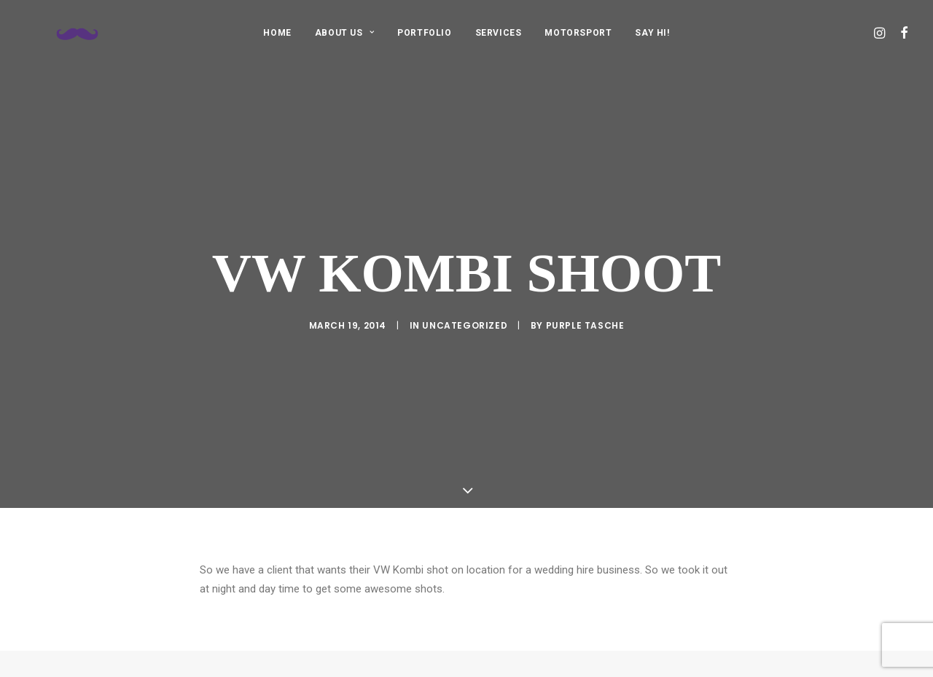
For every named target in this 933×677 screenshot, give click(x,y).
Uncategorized (464, 313)
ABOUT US (344, 33)
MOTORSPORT (578, 33)
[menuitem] (277, 32)
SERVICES (498, 33)
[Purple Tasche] (64, 32)
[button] (881, 32)
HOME (277, 33)
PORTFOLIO (424, 33)
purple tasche (585, 313)
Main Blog (466, 661)
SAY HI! (652, 33)
